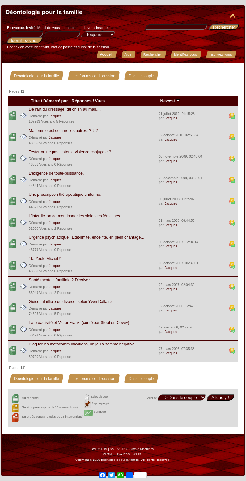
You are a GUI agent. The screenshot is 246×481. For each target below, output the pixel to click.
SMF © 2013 (119, 449)
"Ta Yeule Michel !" (45, 258)
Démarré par (55, 100)
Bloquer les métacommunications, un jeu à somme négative (82, 344)
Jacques (55, 116)
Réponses (81, 100)
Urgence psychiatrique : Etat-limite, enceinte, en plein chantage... (86, 237)
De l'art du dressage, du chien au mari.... (65, 109)
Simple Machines (141, 449)
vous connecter (64, 27)
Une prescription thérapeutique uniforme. (65, 194)
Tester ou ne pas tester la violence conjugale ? (70, 152)
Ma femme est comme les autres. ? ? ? (63, 131)
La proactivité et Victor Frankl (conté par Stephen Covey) (79, 322)
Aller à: (152, 398)
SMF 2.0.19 (99, 449)
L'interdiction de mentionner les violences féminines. (75, 216)
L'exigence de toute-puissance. (56, 173)
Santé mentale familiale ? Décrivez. (60, 280)
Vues (100, 100)
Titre (35, 100)
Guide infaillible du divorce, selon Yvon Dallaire (70, 301)
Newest (170, 100)
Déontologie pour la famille (43, 12)
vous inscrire (97, 27)
